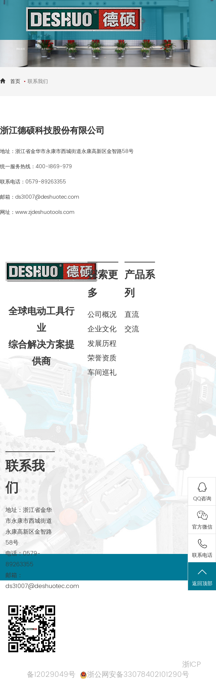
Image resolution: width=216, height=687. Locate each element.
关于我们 (45, 49)
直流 (132, 315)
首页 (15, 81)
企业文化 (102, 329)
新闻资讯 (95, 49)
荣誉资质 (102, 358)
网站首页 (20, 49)
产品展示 (70, 49)
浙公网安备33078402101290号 (138, 675)
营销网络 (121, 49)
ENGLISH (171, 49)
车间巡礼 (102, 373)
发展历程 (102, 344)
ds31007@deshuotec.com (47, 197)
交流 (132, 329)
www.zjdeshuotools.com (44, 212)
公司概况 (102, 315)
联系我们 (146, 49)
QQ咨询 (202, 498)
